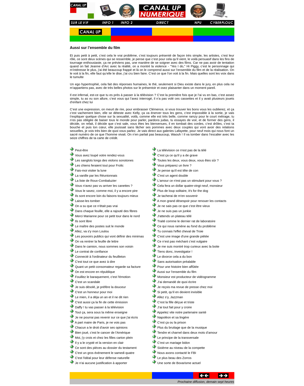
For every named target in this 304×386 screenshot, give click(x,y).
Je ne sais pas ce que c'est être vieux (183, 206)
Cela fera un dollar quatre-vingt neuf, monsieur (190, 185)
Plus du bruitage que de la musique (182, 327)
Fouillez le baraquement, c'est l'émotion (102, 277)
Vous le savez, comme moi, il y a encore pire (106, 190)
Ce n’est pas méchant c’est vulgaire (182, 241)
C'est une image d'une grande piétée (183, 236)
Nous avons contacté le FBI (176, 353)
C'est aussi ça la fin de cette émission (101, 302)
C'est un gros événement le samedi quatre (104, 353)
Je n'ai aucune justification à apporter (101, 363)
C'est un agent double (172, 175)
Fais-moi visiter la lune (90, 170)
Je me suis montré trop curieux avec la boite (188, 246)
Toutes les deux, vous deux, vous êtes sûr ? (188, 160)
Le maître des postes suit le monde (99, 226)
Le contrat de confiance (91, 251)
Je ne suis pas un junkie (174, 211)
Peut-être (81, 150)
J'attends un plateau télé (174, 216)
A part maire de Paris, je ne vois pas (100, 322)
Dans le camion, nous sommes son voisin (104, 246)
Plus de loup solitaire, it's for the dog (182, 190)
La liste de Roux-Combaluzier (96, 180)
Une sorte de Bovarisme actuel (179, 363)
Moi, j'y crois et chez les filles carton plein (104, 337)
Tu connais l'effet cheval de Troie (180, 231)
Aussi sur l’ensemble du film (176, 272)
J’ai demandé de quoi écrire (176, 282)
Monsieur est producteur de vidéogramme (186, 277)
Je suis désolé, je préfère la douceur (100, 287)
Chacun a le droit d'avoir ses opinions (101, 327)
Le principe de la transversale (178, 337)
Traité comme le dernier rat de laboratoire (186, 221)
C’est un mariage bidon (173, 342)
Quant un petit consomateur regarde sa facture (108, 266)
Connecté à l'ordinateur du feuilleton (100, 256)
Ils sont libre (83, 221)
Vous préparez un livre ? (174, 165)
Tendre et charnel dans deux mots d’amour (187, 332)
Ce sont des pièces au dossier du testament (106, 347)
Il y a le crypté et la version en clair (99, 342)
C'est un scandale (87, 282)
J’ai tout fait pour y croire (174, 307)
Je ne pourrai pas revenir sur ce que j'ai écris (106, 317)
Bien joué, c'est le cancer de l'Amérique (102, 332)
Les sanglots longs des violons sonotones (104, 160)
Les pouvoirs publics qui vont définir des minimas (109, 236)
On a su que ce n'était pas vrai (96, 206)
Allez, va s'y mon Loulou (92, 231)
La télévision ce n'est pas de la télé (181, 150)
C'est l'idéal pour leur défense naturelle (102, 358)
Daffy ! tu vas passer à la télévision (99, 307)
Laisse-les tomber (87, 201)
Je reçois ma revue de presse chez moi (184, 287)
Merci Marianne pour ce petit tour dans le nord (107, 216)
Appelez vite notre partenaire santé (181, 312)
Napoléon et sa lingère (173, 317)
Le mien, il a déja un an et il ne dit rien (101, 297)
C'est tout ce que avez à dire (95, 261)
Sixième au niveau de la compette (181, 347)
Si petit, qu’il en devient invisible (179, 292)
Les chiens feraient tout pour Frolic (99, 165)
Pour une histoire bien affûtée (178, 266)
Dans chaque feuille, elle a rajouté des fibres (106, 211)
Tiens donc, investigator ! (174, 251)
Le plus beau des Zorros (174, 358)
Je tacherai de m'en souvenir (177, 196)
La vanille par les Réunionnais (96, 175)
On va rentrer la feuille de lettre (96, 241)
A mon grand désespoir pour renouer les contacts (191, 201)
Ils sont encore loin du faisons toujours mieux (106, 196)
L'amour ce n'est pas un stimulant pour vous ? (189, 180)
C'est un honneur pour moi (93, 292)
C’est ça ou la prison (171, 322)
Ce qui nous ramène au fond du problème (186, 226)
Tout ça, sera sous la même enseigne (101, 312)
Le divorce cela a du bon (174, 256)
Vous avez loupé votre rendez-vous (99, 155)
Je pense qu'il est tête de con (177, 170)
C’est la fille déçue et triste (175, 302)
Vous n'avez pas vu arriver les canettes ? (103, 185)
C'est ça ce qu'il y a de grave (177, 155)
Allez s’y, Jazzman (170, 297)
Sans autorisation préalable (176, 261)
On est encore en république (95, 272)
